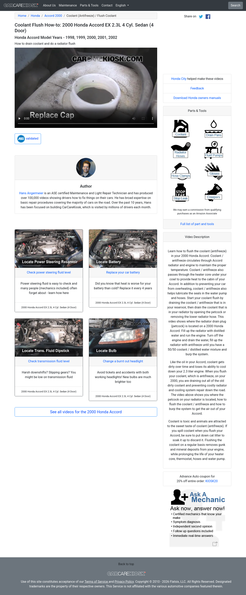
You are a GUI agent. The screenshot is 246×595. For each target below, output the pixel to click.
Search (235, 5)
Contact (107, 5)
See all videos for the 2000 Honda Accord (86, 412)
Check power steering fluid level (49, 272)
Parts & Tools (89, 5)
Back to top (126, 564)
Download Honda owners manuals (197, 98)
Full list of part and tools (197, 224)
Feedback (197, 88)
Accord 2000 (53, 16)
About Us (49, 5)
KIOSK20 (211, 481)
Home (22, 16)
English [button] (121, 5)
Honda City (178, 79)
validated (27, 139)
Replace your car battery (123, 272)
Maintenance (68, 5)
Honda (35, 16)
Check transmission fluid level (49, 361)
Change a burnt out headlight (123, 361)
